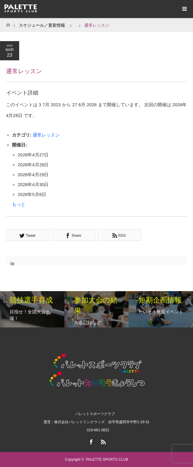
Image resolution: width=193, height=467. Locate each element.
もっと (18, 204)
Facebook (90, 440)
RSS (102, 440)
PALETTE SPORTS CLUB (107, 459)
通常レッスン (46, 134)
